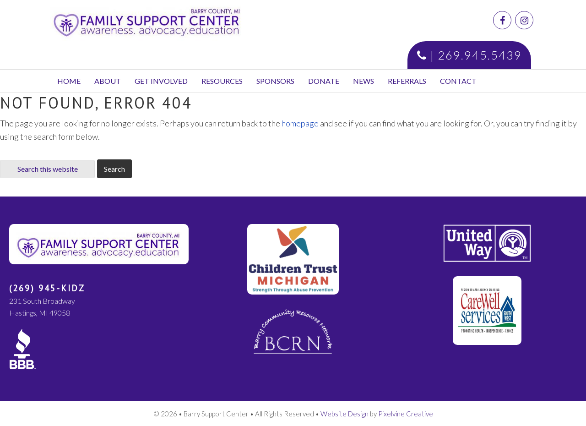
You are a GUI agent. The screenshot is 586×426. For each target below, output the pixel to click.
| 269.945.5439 (469, 55)
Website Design (344, 414)
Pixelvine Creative (405, 414)
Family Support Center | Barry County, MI (159, 20)
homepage (300, 123)
